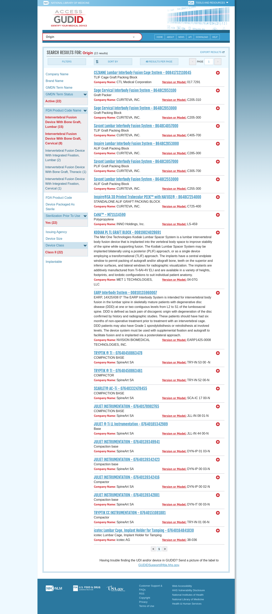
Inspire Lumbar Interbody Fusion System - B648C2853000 (136, 143)
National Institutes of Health (188, 594)
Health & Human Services (187, 603)
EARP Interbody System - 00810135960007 (125, 292)
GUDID (69, 18)
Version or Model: (174, 82)
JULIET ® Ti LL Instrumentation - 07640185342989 (131, 424)
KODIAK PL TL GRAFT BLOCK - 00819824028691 (127, 232)
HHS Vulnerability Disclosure (188, 590)
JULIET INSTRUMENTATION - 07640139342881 (127, 495)
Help (215, 36)
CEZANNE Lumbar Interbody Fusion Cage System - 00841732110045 (142, 72)
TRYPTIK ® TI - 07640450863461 (118, 370)
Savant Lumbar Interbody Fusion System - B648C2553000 (136, 179)
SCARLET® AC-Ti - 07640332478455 (120, 388)
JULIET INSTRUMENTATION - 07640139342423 (127, 459)
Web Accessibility (182, 585)
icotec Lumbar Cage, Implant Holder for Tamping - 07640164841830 (144, 530)
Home (160, 36)
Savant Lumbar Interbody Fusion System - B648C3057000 (136, 161)
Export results (211, 52)
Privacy (143, 601)
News (181, 36)
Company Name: (105, 82)
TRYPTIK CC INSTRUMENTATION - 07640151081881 (130, 512)
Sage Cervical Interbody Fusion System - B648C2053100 (135, 90)
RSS (141, 593)
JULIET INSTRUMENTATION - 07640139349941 (127, 441)
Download (202, 36)
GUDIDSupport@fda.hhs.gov (158, 565)
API (190, 36)
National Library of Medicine (70, 3)
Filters (66, 61)
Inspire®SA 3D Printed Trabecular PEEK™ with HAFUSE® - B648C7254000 (147, 197)
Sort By (113, 61)
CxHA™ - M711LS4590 (110, 214)
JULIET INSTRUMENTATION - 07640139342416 (127, 477)
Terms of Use (146, 606)
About (170, 36)
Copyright (144, 597)
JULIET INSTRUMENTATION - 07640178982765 (126, 406)
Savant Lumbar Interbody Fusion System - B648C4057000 (136, 126)
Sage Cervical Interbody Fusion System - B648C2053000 (135, 108)
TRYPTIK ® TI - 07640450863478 (118, 353)
